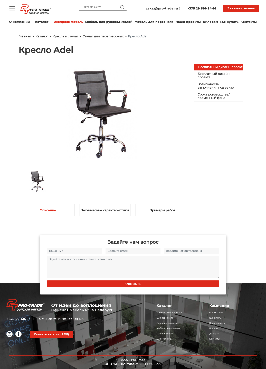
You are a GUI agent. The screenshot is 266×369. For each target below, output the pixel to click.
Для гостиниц (164, 338)
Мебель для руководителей (108, 22)
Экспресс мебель (68, 22)
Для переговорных (167, 323)
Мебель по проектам (168, 328)
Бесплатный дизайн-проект (220, 67)
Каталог (42, 22)
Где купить (229, 22)
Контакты (249, 22)
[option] (103, 114)
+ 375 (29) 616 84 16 (20, 319)
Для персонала (165, 317)
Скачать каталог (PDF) (51, 334)
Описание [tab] (48, 210)
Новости (213, 328)
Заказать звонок (241, 8)
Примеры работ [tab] (162, 210)
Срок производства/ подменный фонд (213, 96)
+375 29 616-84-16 (201, 8)
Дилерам (210, 22)
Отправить (132, 284)
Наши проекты (188, 22)
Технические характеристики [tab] (105, 210)
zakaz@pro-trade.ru (163, 8)
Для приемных (165, 333)
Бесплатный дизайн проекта (213, 75)
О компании (19, 22)
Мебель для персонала (154, 22)
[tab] (218, 75)
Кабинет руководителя (169, 312)
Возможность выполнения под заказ (215, 85)
